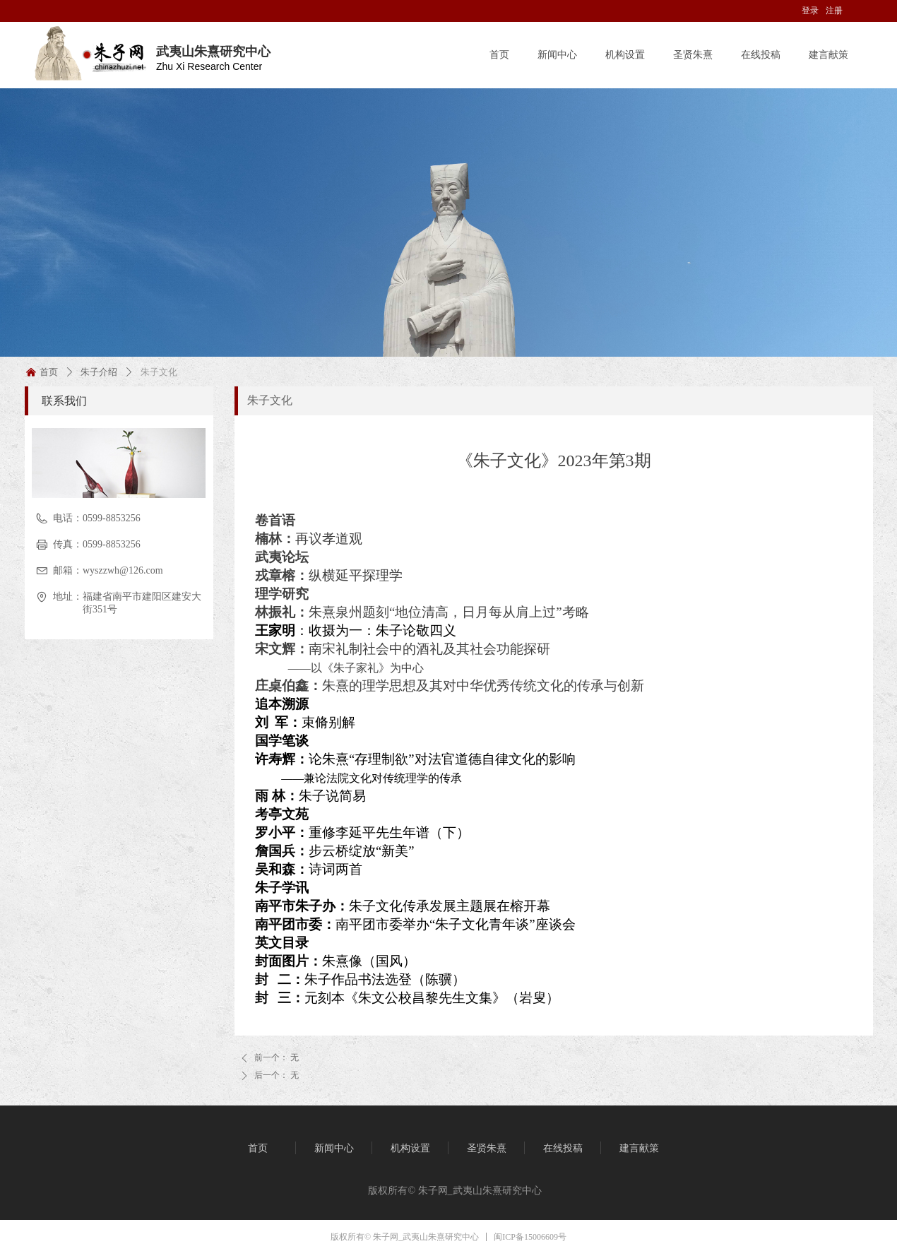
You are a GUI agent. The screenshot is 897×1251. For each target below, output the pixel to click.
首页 (49, 372)
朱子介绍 (99, 372)
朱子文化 (269, 400)
